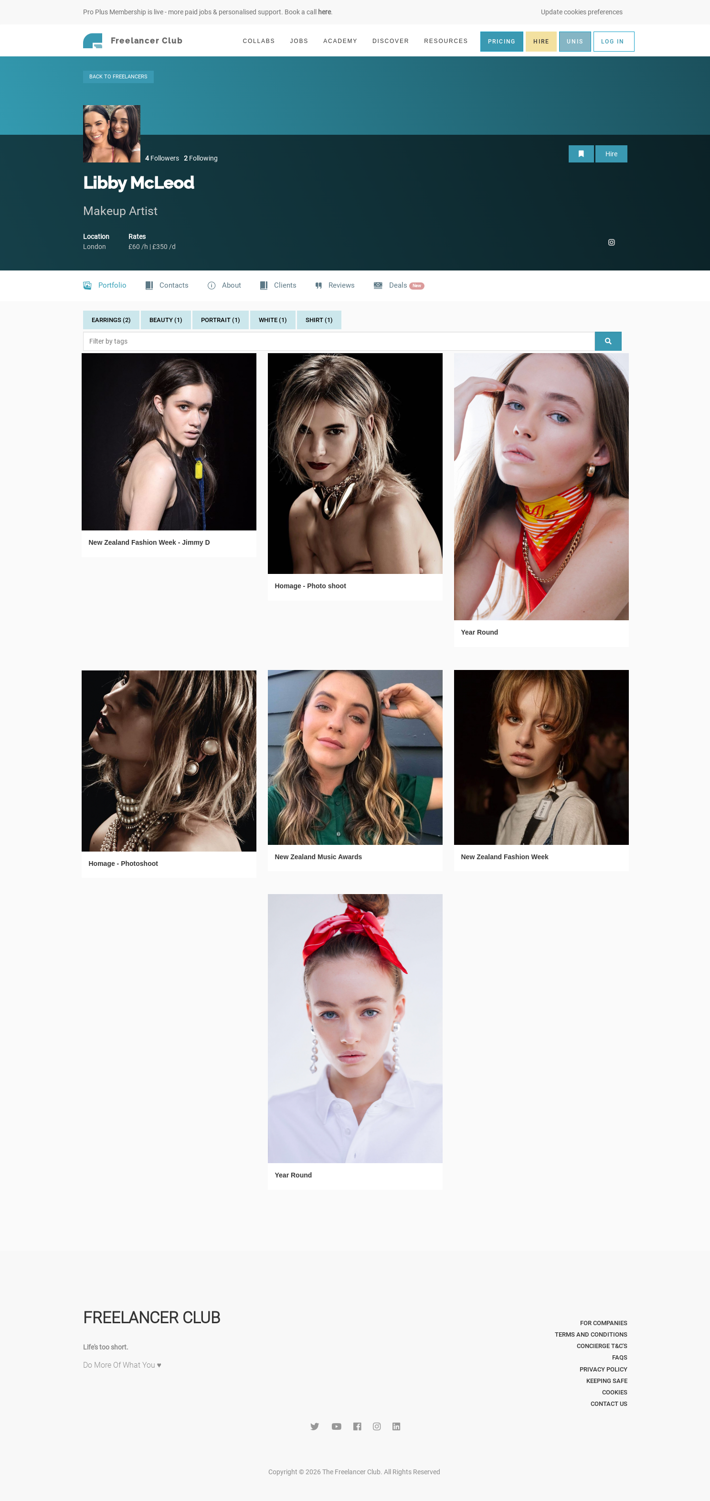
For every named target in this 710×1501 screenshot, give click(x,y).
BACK (118, 77)
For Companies (603, 1323)
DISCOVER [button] (394, 40)
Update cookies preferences (582, 12)
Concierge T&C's (602, 1346)
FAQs (619, 1357)
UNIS (575, 41)
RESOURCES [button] (450, 40)
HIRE (541, 41)
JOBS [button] (303, 40)
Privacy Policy (603, 1369)
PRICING (502, 41)
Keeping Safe (606, 1380)
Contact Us (609, 1403)
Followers (162, 158)
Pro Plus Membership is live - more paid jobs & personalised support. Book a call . (208, 12)
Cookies (614, 1392)
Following (201, 158)
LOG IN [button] (613, 41)
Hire (611, 154)
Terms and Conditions (591, 1334)
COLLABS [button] (263, 40)
